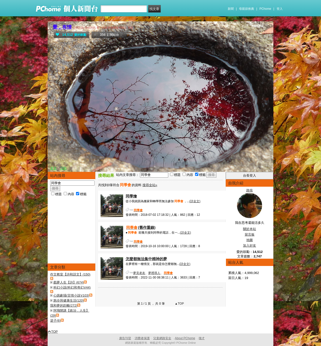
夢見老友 (139, 273)
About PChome (185, 338)
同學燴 (131, 196)
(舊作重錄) (140, 227)
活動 (63, 168)
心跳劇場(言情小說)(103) (71, 295)
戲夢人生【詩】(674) (68, 282)
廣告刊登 (125, 338)
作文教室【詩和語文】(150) (70, 274)
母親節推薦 (246, 9)
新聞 (231, 9)
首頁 (53, 168)
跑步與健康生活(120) (68, 300)
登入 (280, 9)
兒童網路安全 (162, 338)
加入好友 (249, 245)
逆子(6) (55, 320)
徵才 (202, 338)
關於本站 (249, 229)
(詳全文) (194, 201)
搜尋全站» (149, 185)
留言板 (250, 234)
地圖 (249, 240)
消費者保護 (142, 338)
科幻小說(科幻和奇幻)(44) (72, 287)
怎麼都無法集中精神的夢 (146, 259)
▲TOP (179, 303)
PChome (265, 9)
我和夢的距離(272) (63, 305)
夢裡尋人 (154, 273)
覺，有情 (62, 27)
